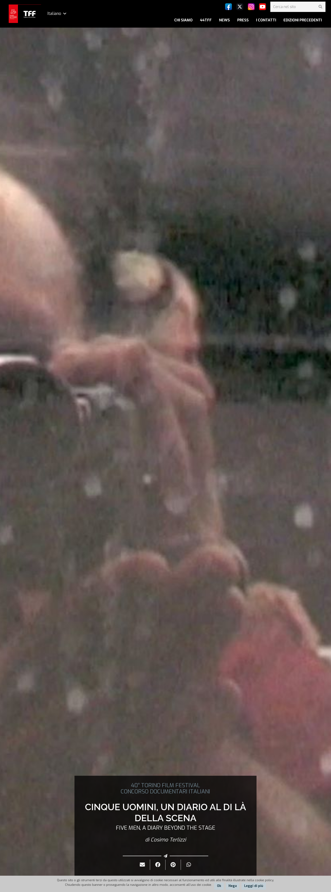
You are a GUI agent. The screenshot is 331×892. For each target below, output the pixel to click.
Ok (219, 886)
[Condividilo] (158, 865)
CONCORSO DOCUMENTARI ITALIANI (165, 791)
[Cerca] (320, 7)
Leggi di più (253, 886)
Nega (232, 886)
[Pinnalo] (173, 865)
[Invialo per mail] (142, 865)
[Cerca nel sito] (297, 7)
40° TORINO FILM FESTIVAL (165, 785)
